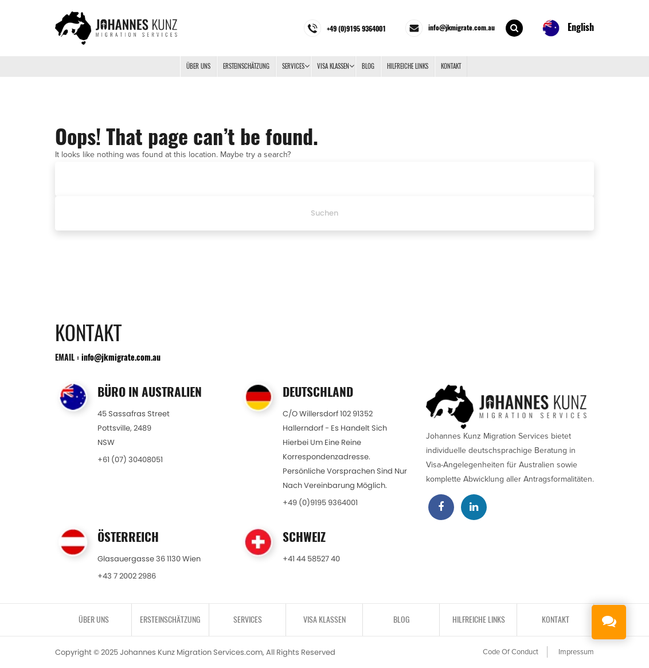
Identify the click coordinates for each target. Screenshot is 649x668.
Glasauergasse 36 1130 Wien (149, 558)
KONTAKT (451, 66)
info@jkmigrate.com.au (121, 357)
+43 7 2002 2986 (126, 576)
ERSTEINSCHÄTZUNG (246, 66)
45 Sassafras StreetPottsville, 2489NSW (133, 428)
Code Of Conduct (510, 652)
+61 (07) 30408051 (130, 459)
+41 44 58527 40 (311, 558)
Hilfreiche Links (407, 66)
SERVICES (293, 66)
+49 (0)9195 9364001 (320, 502)
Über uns (198, 66)
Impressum (576, 652)
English (568, 28)
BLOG (368, 66)
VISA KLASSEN (333, 66)
